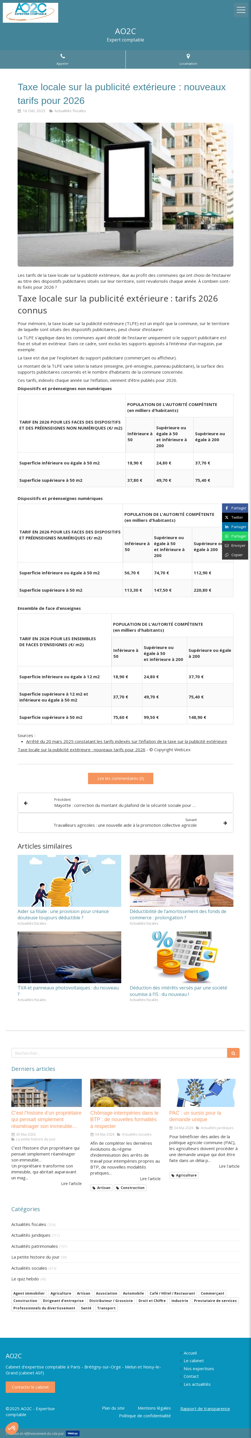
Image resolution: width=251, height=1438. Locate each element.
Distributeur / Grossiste (111, 1300)
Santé (86, 1308)
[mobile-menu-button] (241, 10)
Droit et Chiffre (152, 1300)
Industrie (179, 1300)
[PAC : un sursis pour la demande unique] (204, 1093)
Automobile (133, 1293)
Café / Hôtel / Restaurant (172, 1293)
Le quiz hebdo (25, 1279)
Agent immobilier (29, 1293)
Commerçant (212, 1293)
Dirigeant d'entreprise (63, 1300)
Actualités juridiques (31, 1235)
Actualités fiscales (28, 1224)
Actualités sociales (29, 1268)
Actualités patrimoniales (34, 1246)
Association (106, 1293)
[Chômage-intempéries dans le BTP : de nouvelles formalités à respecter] (125, 1093)
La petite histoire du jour (35, 1257)
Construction (25, 1300)
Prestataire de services (215, 1300)
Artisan (83, 1293)
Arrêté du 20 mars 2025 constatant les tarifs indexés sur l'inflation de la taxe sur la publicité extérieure (126, 741)
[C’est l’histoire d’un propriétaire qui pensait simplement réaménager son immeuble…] (46, 1093)
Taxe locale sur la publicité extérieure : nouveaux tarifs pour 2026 (81, 749)
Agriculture (61, 1293)
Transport (106, 1308)
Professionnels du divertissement (44, 1308)
